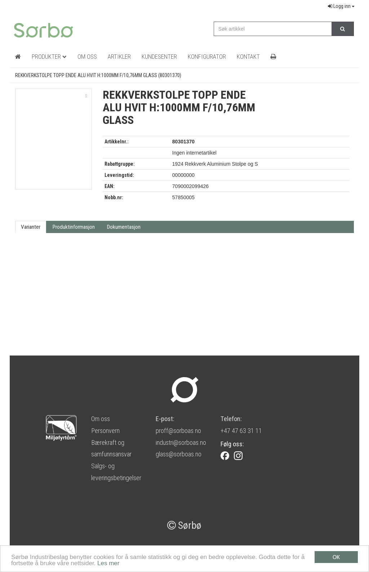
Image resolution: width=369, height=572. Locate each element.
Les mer (108, 563)
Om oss (100, 419)
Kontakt (248, 56)
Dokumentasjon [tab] (124, 227)
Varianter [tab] (30, 227)
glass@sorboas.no (178, 454)
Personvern (105, 430)
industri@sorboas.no (181, 442)
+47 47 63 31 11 (241, 430)
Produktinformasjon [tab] (74, 227)
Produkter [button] (49, 56)
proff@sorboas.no (178, 430)
